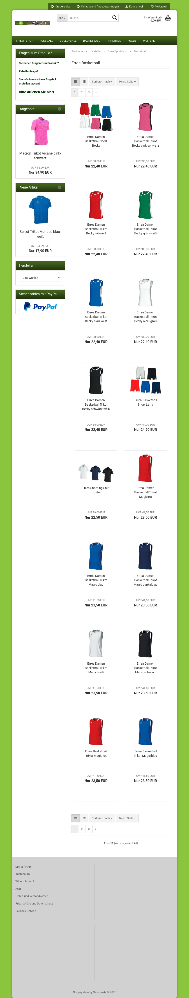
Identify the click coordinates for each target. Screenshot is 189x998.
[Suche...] (62, 18)
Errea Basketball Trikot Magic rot (96, 753)
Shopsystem (81, 992)
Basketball (91, 40)
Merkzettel (159, 6)
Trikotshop (24, 40)
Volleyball (68, 40)
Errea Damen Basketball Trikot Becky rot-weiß (96, 229)
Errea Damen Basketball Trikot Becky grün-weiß (145, 229)
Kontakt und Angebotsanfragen (98, 6)
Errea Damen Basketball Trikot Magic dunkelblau (146, 580)
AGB (18, 888)
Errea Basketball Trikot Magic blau (145, 753)
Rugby (131, 40)
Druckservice (60, 6)
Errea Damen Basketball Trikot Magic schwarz (145, 668)
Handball (114, 40)
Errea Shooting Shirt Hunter (96, 490)
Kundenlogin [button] (134, 6)
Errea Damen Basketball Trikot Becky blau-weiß (96, 317)
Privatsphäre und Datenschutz (34, 903)
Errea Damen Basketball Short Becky (96, 141)
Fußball (46, 40)
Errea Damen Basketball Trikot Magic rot (145, 492)
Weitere (149, 40)
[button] (75, 81)
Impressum (22, 874)
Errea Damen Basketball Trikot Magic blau (96, 580)
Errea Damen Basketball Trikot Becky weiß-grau (145, 317)
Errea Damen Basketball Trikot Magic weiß (96, 668)
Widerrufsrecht (24, 881)
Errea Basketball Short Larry (145, 402)
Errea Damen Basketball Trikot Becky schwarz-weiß (96, 404)
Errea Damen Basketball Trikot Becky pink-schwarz (145, 141)
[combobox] (102, 81)
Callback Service (25, 911)
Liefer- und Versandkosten (31, 896)
